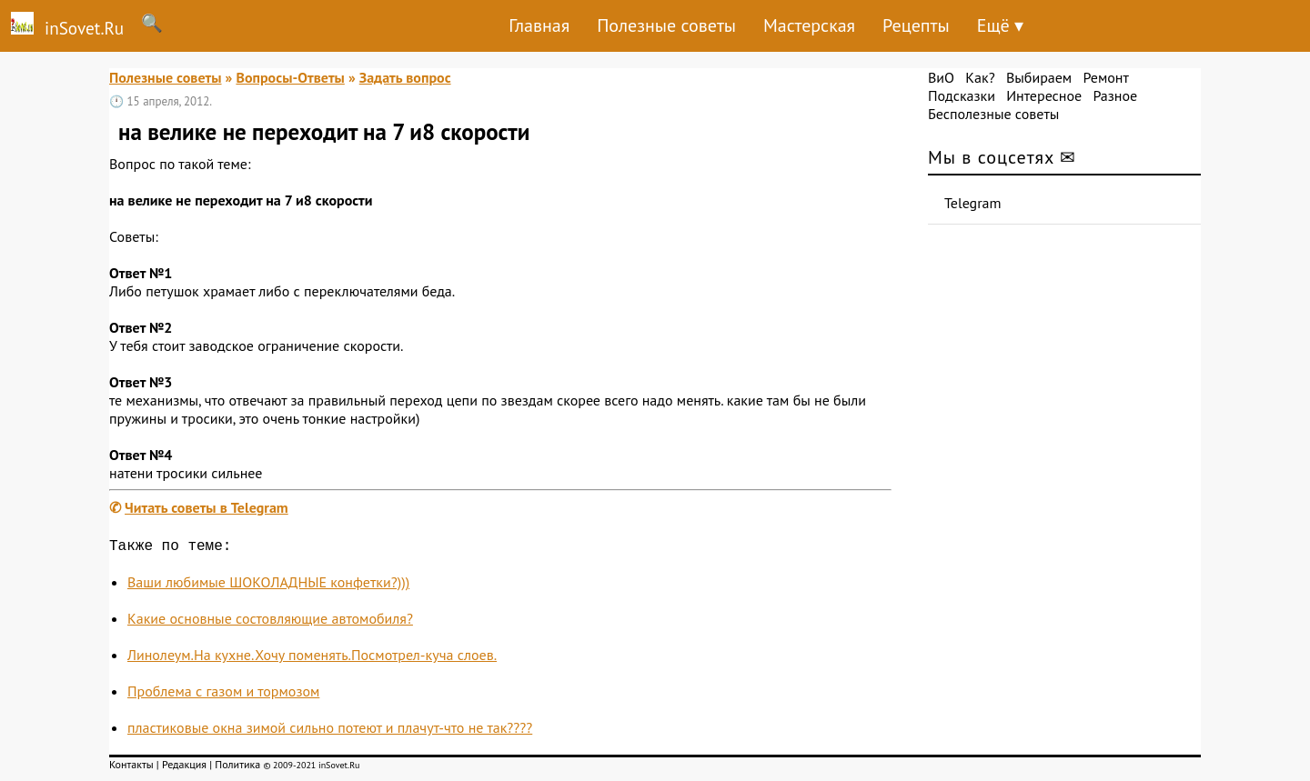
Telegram (973, 203)
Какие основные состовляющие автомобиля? (270, 622)
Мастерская (809, 25)
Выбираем (1039, 77)
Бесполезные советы (993, 114)
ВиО (941, 77)
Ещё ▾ (1000, 25)
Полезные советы (666, 25)
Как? (979, 77)
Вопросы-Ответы (290, 77)
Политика (237, 768)
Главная (539, 25)
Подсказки (961, 95)
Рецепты (916, 25)
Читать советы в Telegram (206, 507)
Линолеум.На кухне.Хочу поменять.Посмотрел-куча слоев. (312, 658)
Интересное (1044, 95)
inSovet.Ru (62, 25)
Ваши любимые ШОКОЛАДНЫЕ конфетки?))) (268, 585)
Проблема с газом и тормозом (223, 695)
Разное (1115, 95)
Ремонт (1105, 77)
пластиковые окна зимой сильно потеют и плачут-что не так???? (329, 731)
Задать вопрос (405, 77)
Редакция (184, 768)
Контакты (131, 768)
